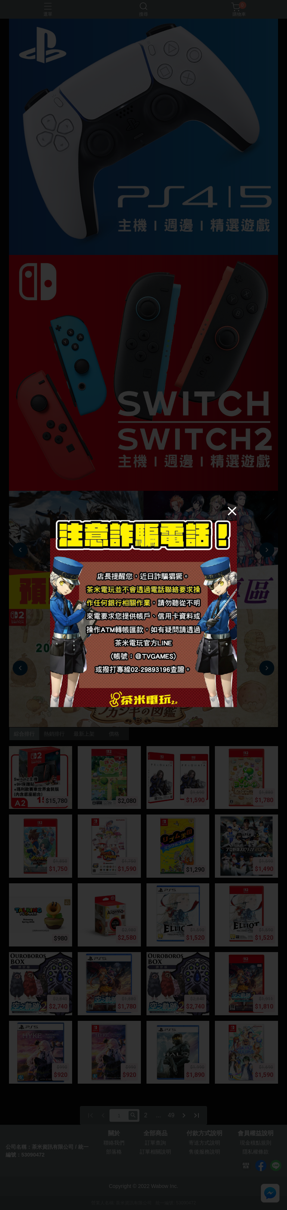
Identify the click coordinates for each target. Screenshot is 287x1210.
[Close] (232, 510)
